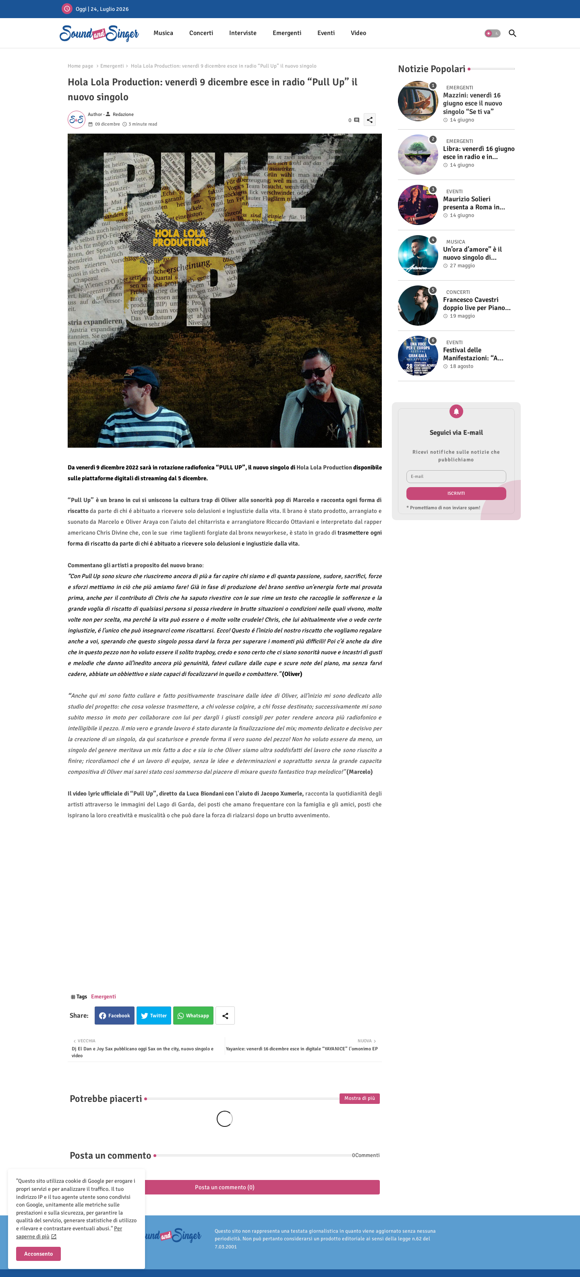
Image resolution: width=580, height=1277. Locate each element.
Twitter (158, 1016)
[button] (493, 33)
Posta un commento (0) (225, 1187)
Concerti (201, 33)
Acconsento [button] (38, 1253)
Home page (80, 66)
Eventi (326, 33)
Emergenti (287, 33)
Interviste (243, 33)
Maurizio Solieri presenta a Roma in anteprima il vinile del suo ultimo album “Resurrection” (475, 203)
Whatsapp (197, 1016)
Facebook (119, 1016)
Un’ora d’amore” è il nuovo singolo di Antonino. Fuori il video (477, 254)
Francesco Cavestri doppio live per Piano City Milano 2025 (474, 304)
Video (358, 33)
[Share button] (225, 1015)
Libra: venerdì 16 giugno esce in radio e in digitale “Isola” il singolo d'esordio (479, 153)
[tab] (163, 33)
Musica (163, 33)
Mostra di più (359, 1098)
